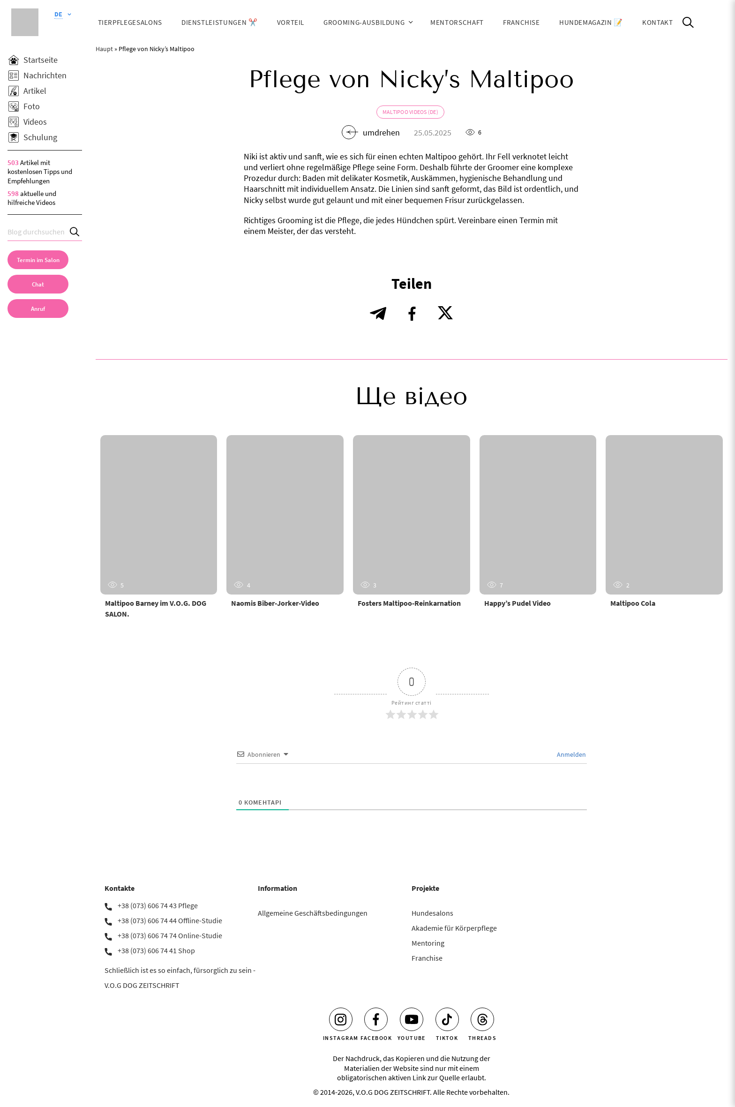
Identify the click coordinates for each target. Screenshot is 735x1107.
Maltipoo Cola (632, 603)
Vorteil (291, 22)
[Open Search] (688, 22)
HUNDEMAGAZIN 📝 (591, 22)
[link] (38, 308)
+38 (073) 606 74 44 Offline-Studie (170, 920)
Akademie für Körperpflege (454, 928)
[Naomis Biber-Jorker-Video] (285, 515)
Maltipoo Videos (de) (410, 111)
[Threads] (482, 1019)
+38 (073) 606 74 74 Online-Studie (170, 935)
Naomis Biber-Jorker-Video (275, 603)
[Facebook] (376, 1019)
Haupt (104, 49)
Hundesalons (432, 913)
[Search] (75, 232)
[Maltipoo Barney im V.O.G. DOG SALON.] (159, 515)
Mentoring (428, 943)
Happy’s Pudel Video (517, 603)
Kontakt (657, 22)
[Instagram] (340, 1019)
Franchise (521, 22)
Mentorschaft (457, 22)
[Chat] (38, 284)
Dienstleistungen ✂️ (219, 22)
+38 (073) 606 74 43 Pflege (158, 905)
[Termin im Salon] (38, 259)
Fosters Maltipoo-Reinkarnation (409, 603)
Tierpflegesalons (130, 22)
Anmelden (570, 754)
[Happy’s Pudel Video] (538, 515)
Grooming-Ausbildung (364, 22)
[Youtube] (411, 1019)
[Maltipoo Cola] (664, 515)
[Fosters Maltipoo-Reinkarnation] (411, 515)
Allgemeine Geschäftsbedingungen (313, 913)
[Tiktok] (447, 1019)
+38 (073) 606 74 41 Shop (156, 950)
